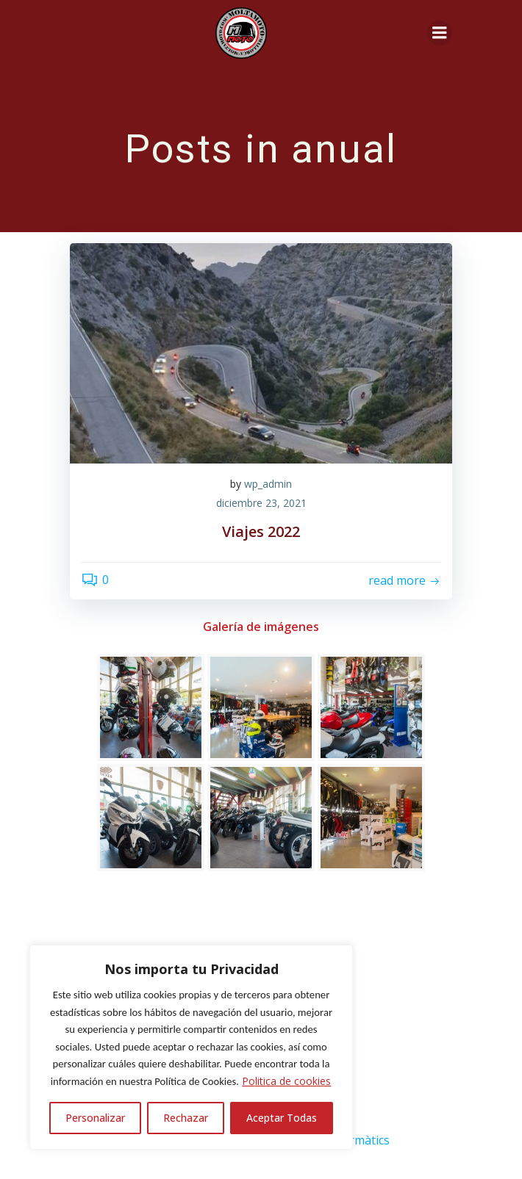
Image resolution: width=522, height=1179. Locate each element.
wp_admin (268, 484)
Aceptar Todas (281, 1118)
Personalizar (95, 1118)
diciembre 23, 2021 (261, 503)
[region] (191, 1047)
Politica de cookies (286, 1081)
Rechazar (185, 1118)
